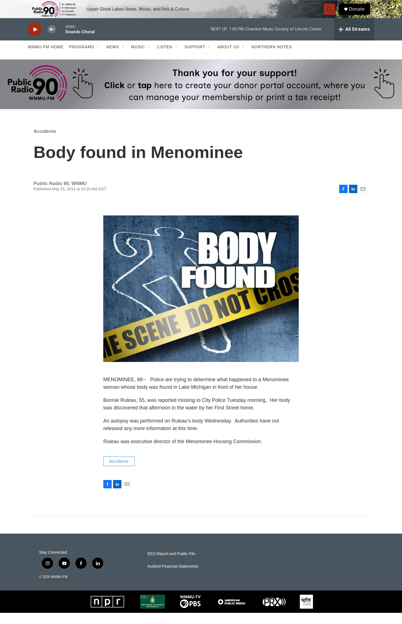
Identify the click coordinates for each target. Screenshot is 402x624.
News (112, 58)
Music (138, 58)
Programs (81, 58)
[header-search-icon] (331, 14)
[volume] (51, 40)
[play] (34, 40)
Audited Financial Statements (172, 577)
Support (195, 58)
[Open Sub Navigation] (98, 58)
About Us (228, 58)
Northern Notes (271, 58)
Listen (165, 58)
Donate (359, 15)
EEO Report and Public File (171, 565)
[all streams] (354, 40)
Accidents (45, 142)
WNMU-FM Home (46, 58)
